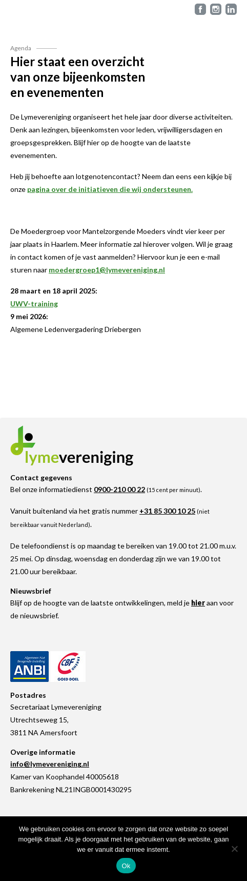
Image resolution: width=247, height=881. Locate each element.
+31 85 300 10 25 (167, 510)
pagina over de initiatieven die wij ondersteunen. (110, 189)
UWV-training (34, 303)
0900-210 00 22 (119, 489)
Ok (125, 866)
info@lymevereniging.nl (49, 763)
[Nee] (234, 849)
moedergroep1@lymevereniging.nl (107, 269)
